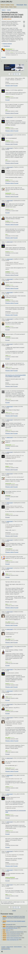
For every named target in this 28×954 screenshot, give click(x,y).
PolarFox (7, 96)
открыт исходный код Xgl (12, 939)
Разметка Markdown (18, 946)
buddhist (7, 221)
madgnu (7, 786)
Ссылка (3, 57)
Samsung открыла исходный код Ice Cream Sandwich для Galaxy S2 (12, 14)
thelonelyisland (8, 49)
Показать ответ (9, 85)
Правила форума (9, 946)
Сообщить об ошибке (5, 947)
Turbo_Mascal (8, 548)
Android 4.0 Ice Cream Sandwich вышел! (16, 921)
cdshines (7, 326)
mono (6, 412)
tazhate (7, 179)
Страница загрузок (7, 43)
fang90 (6, 560)
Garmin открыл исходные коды (14, 937)
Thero (6, 367)
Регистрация (20, 4)
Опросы (6, 6)
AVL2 (6, 604)
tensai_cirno (8, 767)
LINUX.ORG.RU (6, 2)
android (5, 18)
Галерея (7, 4)
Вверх (25, 946)
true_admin (7, 621)
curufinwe (7, 271)
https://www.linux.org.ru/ (5, 949)
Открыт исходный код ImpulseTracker (14, 931)
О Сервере (3, 946)
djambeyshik (8, 193)
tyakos (6, 355)
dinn (6, 399)
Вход (25, 4)
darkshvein (7, 336)
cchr (6, 109)
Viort (6, 234)
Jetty (6, 750)
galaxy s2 (8, 929)
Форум (2, 6)
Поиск (14, 6)
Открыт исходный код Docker (13, 933)
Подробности (7, 46)
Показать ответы (10, 113)
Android (9, 9)
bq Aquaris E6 (9, 924)
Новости (3, 4)
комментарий (9, 117)
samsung (9, 18)
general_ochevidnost (10, 877)
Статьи (12, 4)
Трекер (11, 6)
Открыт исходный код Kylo (13, 935)
